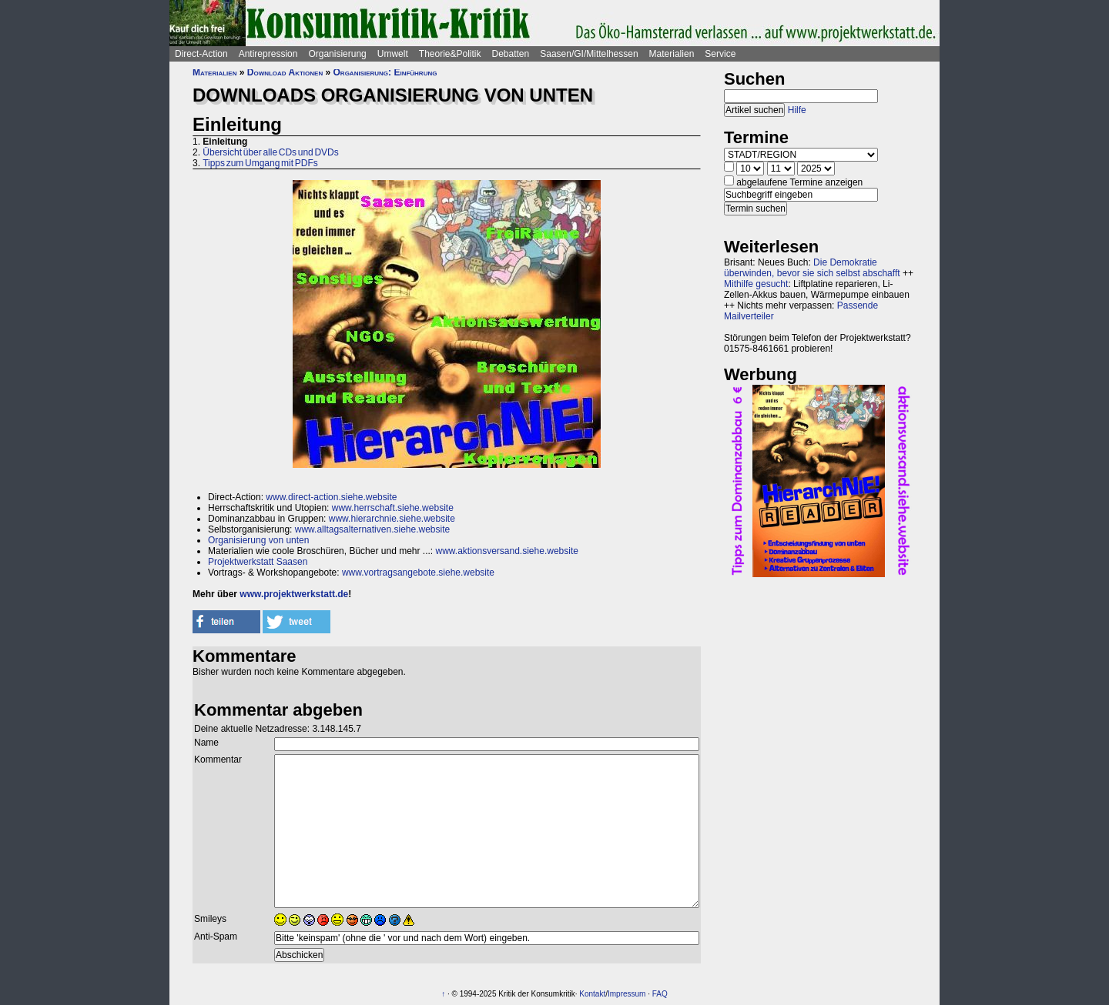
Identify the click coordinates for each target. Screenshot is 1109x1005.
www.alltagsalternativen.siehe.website (372, 529)
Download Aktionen (285, 72)
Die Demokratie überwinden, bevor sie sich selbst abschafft (812, 268)
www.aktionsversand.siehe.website (506, 551)
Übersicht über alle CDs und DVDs (270, 152)
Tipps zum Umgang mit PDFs (260, 163)
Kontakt (592, 994)
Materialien (672, 53)
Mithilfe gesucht (756, 284)
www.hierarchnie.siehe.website (392, 518)
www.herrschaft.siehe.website (393, 507)
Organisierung (337, 53)
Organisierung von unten (258, 540)
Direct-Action (201, 53)
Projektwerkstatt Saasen (257, 561)
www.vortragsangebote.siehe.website (418, 572)
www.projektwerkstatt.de (294, 594)
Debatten (511, 53)
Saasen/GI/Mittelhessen (589, 53)
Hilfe (797, 110)
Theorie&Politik (450, 53)
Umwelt (392, 53)
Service (720, 53)
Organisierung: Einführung (385, 72)
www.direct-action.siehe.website (331, 497)
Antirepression (268, 53)
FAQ (660, 994)
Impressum (626, 994)
